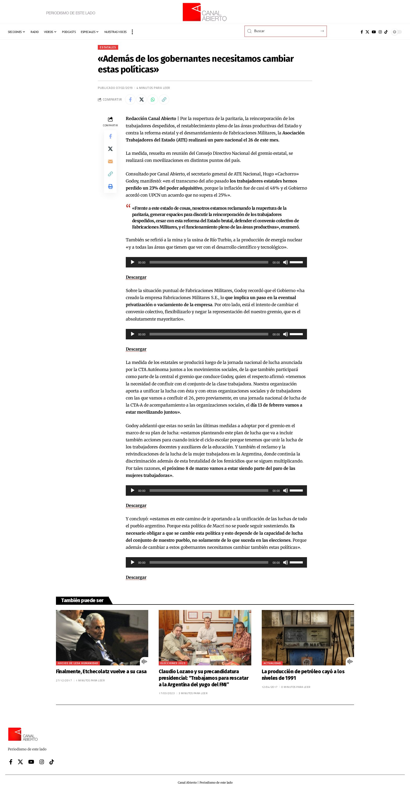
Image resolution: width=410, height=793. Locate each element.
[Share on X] (141, 99)
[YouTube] (374, 32)
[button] (132, 32)
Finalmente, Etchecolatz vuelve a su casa (101, 672)
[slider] (209, 262)
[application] (216, 262)
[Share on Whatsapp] (152, 99)
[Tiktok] (386, 32)
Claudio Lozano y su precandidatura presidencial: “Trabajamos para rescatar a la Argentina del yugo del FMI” (203, 678)
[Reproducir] (132, 262)
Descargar (136, 277)
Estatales (108, 47)
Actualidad (272, 663)
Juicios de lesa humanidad (78, 663)
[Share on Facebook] (130, 99)
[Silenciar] (285, 262)
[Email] (110, 161)
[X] (367, 32)
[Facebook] (361, 32)
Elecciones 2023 (173, 663)
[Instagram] (380, 32)
